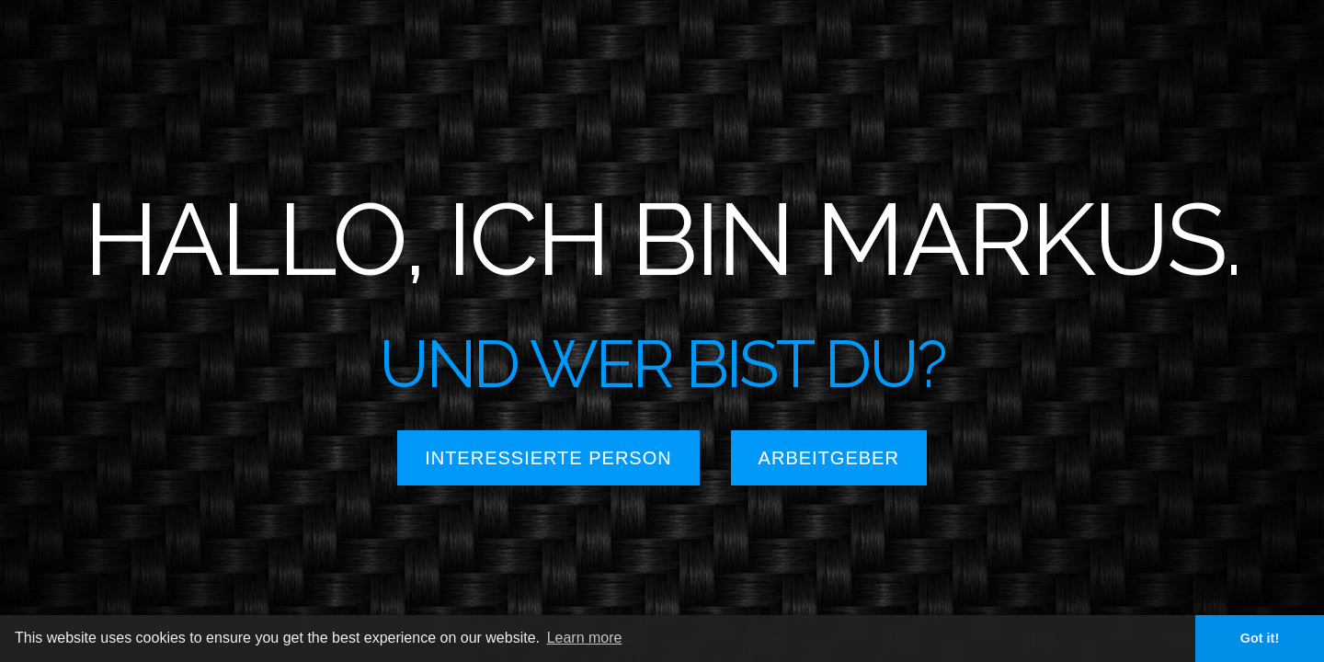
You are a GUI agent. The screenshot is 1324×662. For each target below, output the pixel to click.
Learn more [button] (584, 637)
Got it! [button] (1259, 638)
